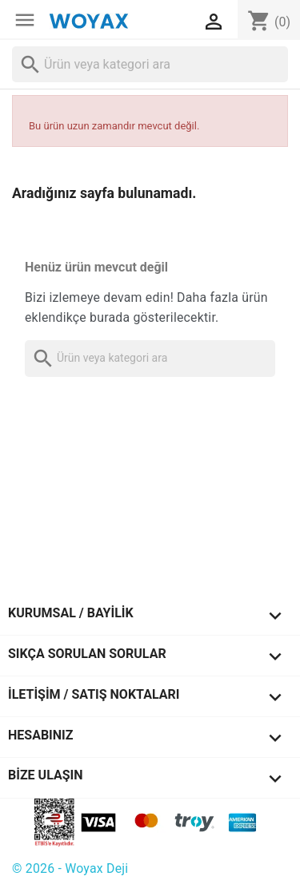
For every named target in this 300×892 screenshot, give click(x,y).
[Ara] (150, 64)
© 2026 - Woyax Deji (70, 868)
